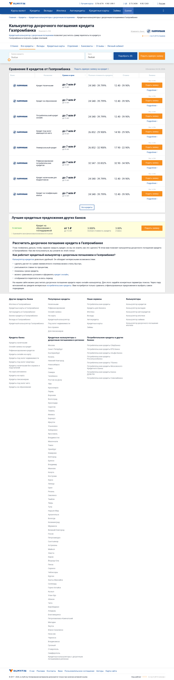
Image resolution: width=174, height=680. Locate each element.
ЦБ (125, 4)
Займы (117, 10)
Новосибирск (54, 365)
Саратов (51, 407)
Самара (51, 372)
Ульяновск (53, 426)
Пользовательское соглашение (79, 671)
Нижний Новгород (56, 361)
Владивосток (54, 438)
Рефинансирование (56, 308)
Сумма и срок (68, 75)
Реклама (41, 671)
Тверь (50, 503)
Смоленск (52, 495)
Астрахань (52, 545)
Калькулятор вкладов (135, 308)
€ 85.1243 (144, 4)
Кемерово (52, 453)
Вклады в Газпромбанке (19, 319)
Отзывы (100, 46)
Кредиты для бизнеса (96, 308)
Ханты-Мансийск (55, 580)
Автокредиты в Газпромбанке (22, 312)
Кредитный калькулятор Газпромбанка (26, 323)
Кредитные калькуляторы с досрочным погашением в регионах (65, 658)
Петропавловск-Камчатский (60, 618)
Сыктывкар (53, 541)
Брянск (51, 461)
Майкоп (51, 549)
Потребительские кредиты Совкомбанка (105, 378)
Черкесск (52, 638)
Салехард (52, 584)
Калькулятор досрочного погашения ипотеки (142, 324)
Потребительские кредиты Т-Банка (102, 363)
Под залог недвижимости (59, 323)
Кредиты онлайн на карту (20, 354)
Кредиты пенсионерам (19, 379)
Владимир (52, 464)
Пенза (50, 564)
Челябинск (53, 376)
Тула (50, 507)
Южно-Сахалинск (55, 630)
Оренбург (52, 449)
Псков (50, 534)
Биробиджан (53, 607)
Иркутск (51, 422)
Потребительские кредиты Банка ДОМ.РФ (101, 373)
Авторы (100, 671)
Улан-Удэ (52, 595)
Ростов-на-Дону (55, 380)
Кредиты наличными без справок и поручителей (24, 367)
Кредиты (35, 10)
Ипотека (61, 10)
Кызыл (51, 592)
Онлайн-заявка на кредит (20, 347)
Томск (50, 445)
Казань (51, 357)
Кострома (52, 476)
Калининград (54, 522)
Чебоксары (53, 572)
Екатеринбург (54, 353)
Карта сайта (111, 671)
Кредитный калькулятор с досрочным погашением (31, 35)
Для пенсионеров (55, 331)
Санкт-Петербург (55, 349)
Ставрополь (53, 649)
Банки (128, 10)
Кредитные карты (99, 10)
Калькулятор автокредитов (138, 312)
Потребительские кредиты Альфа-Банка (104, 353)
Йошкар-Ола (53, 561)
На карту (52, 316)
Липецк (51, 484)
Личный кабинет (115, 46)
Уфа (50, 384)
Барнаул (51, 418)
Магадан (52, 622)
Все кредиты (27, 46)
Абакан (51, 599)
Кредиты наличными (18, 343)
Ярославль (53, 434)
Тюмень (51, 411)
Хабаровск (53, 430)
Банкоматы (87, 46)
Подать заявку (152, 228)
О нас (32, 671)
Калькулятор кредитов (23, 259)
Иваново (52, 468)
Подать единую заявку (152, 55)
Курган (51, 576)
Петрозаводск (54, 538)
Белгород (52, 457)
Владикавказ (54, 641)
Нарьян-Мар (53, 511)
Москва (51, 345)
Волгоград (52, 399)
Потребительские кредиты (98, 304)
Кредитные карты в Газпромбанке (24, 308)
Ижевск (51, 414)
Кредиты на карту (16, 375)
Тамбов (51, 499)
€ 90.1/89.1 (110, 4)
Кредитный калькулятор (59, 319)
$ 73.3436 (133, 4)
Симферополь (54, 653)
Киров (50, 557)
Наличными (53, 304)
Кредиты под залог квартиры (22, 362)
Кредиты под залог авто (19, 383)
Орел (50, 488)
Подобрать (125, 55)
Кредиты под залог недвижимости (24, 358)
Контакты (51, 671)
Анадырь (52, 611)
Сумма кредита (17, 54)
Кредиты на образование (20, 387)
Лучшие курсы (86, 4)
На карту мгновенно (17, 372)
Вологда (51, 518)
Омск (50, 368)
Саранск (51, 568)
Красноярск (53, 388)
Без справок (53, 327)
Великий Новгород (56, 530)
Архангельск (53, 515)
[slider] (9, 60)
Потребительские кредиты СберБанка (103, 345)
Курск (50, 480)
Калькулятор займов (135, 319)
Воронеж (52, 395)
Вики (60, 671)
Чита (50, 603)
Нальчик (52, 634)
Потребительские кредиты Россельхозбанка (98, 357)
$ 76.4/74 (99, 4)
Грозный (52, 645)
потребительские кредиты (59, 285)
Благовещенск (54, 615)
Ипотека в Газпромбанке (20, 304)
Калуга (51, 472)
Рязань (51, 491)
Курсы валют (18, 10)
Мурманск (52, 526)
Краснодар (53, 403)
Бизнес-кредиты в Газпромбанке (23, 316)
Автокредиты (77, 10)
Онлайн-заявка (54, 312)
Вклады (48, 10)
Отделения (72, 46)
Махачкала (53, 441)
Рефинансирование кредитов (22, 350)
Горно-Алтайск (54, 588)
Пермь (51, 391)
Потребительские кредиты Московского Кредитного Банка (104, 367)
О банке (14, 46)
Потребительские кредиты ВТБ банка (103, 349)
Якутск (51, 626)
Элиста (51, 553)
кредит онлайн (61, 274)
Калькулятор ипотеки (135, 316)
